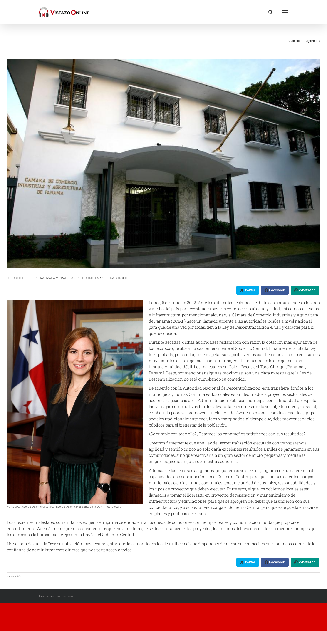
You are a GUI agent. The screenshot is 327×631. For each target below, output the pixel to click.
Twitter (249, 290)
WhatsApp (307, 290)
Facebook (277, 290)
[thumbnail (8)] (163, 163)
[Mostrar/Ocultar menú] (285, 12)
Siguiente (311, 41)
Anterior (296, 41)
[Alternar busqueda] (270, 12)
